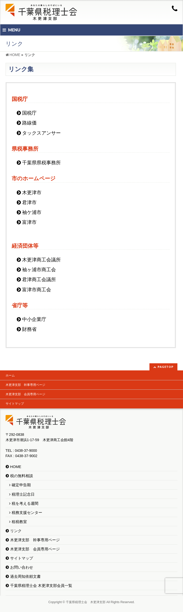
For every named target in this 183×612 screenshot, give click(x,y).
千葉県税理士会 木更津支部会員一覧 (41, 586)
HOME (15, 467)
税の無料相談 (21, 476)
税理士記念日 (23, 494)
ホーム (10, 375)
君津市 (29, 202)
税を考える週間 (25, 503)
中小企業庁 (34, 319)
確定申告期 (21, 485)
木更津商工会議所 (41, 259)
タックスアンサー (41, 133)
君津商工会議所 (39, 279)
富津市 (29, 222)
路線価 (29, 122)
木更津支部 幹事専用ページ (25, 385)
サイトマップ (15, 403)
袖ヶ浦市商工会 (39, 269)
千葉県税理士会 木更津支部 (85, 602)
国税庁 (29, 113)
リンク (16, 531)
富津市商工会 (36, 289)
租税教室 (19, 522)
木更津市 (31, 192)
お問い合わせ (21, 567)
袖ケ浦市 (31, 212)
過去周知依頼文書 (25, 576)
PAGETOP (166, 366)
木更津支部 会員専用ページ (25, 394)
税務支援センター (27, 513)
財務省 (29, 329)
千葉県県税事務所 (41, 162)
